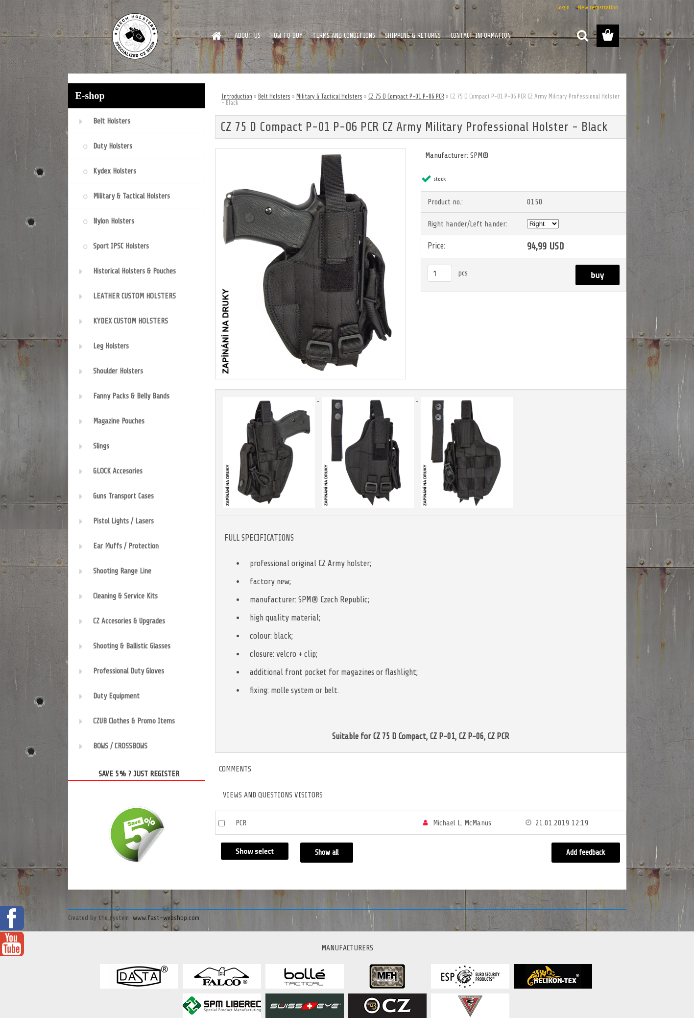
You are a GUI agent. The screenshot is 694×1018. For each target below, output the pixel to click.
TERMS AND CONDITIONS (343, 35)
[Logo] (135, 36)
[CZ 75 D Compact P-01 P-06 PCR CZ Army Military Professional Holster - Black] (310, 153)
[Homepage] (216, 36)
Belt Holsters (274, 96)
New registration (598, 7)
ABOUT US (248, 35)
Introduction (236, 96)
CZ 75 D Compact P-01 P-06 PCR (406, 96)
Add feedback (585, 852)
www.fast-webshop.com (166, 917)
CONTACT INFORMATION (481, 35)
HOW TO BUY (286, 35)
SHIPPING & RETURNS (413, 35)
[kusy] (440, 273)
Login (563, 7)
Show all (326, 852)
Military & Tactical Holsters (329, 96)
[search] (582, 36)
